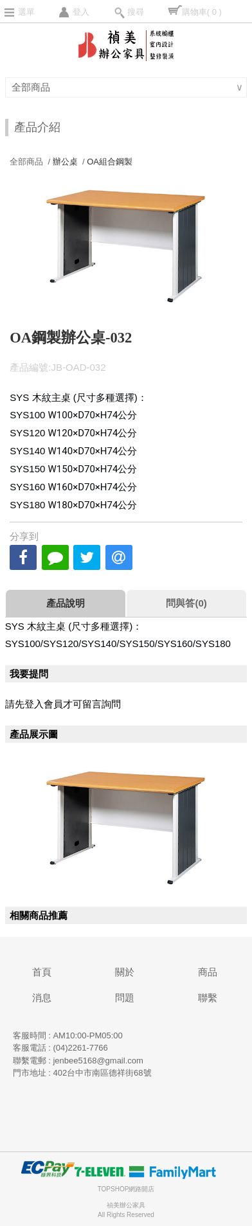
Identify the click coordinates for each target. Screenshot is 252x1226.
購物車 (202, 12)
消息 (41, 997)
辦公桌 (65, 161)
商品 (207, 971)
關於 (124, 971)
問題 (124, 997)
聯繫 (207, 997)
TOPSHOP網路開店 (126, 1189)
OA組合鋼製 (109, 161)
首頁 (41, 971)
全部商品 (32, 87)
